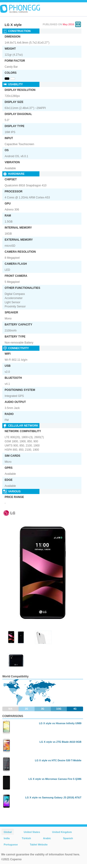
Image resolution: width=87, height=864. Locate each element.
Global (8, 832)
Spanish (68, 838)
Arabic (47, 838)
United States (32, 832)
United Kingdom (62, 832)
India (7, 838)
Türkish (26, 838)
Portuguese (11, 844)
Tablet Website (39, 844)
